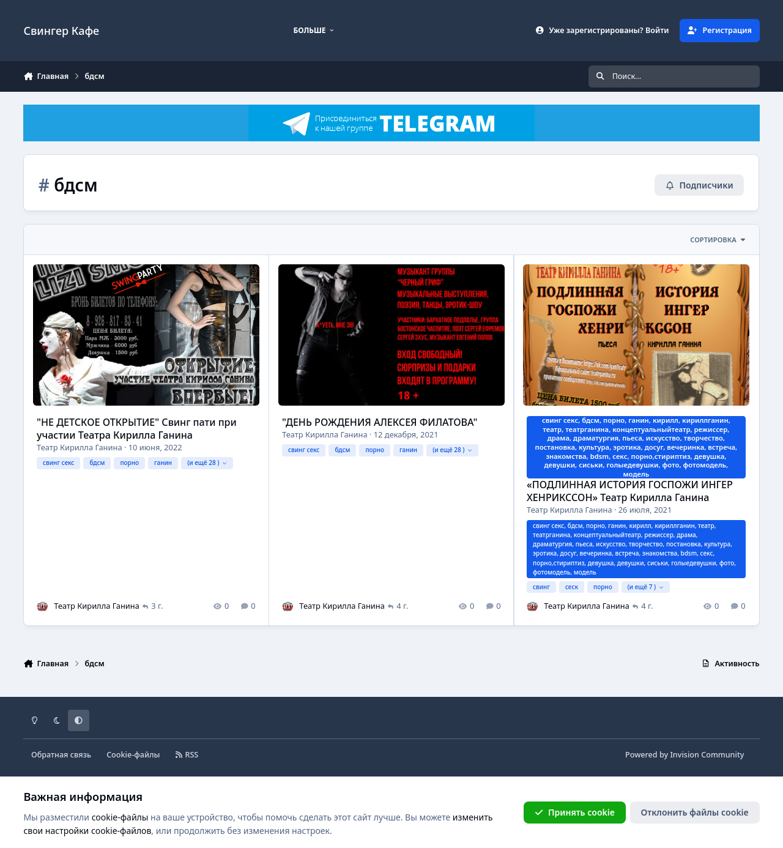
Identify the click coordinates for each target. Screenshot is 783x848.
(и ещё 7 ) (646, 586)
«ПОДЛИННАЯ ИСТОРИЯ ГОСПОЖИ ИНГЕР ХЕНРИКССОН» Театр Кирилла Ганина (630, 491)
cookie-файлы (120, 817)
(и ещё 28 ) (208, 462)
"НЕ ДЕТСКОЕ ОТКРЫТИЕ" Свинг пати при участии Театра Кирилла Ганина (137, 428)
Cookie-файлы (133, 754)
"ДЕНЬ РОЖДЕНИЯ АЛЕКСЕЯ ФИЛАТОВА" (379, 422)
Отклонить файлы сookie (695, 812)
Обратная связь (61, 754)
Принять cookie (575, 812)
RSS (187, 754)
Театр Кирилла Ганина (79, 446)
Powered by (684, 754)
